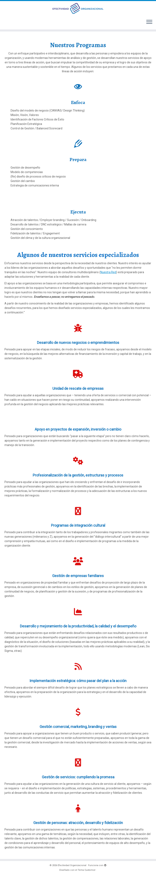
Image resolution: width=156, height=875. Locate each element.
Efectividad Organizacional (72, 865)
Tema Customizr (86, 870)
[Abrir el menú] (149, 22)
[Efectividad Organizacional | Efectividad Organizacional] (78, 8)
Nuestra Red (108, 272)
